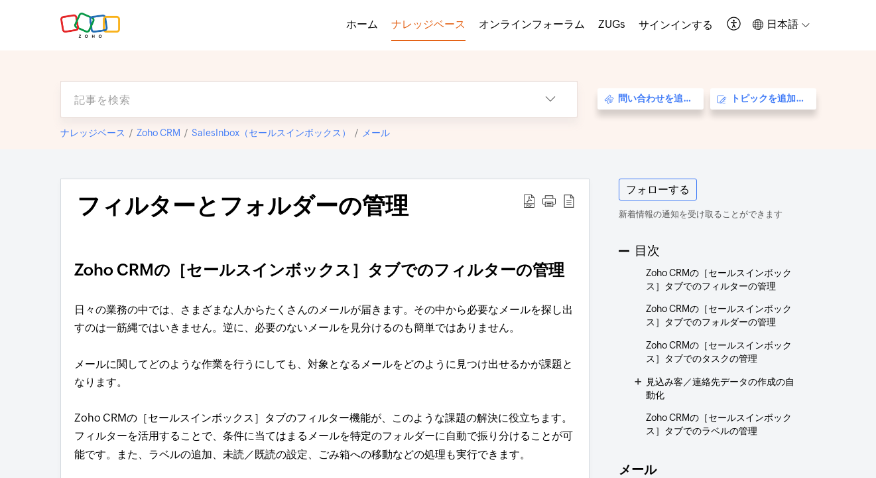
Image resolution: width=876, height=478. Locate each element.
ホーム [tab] (362, 24)
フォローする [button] (658, 189)
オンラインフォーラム (532, 24)
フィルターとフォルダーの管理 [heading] (242, 206)
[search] (292, 99)
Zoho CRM (158, 132)
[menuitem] (676, 25)
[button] (734, 25)
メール (376, 132)
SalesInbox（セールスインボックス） (271, 132)
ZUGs (611, 24)
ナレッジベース (92, 132)
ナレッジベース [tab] (428, 24)
